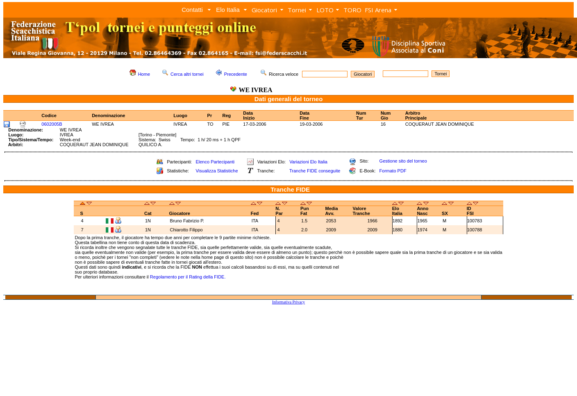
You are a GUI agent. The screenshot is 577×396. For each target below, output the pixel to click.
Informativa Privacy (288, 302)
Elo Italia (228, 9)
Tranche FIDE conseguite (314, 170)
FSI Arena (378, 10)
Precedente (235, 74)
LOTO (325, 10)
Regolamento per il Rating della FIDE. (188, 276)
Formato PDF (393, 170)
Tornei (297, 10)
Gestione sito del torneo (403, 160)
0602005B (51, 124)
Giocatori (264, 10)
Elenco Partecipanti (214, 161)
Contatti (192, 9)
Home (144, 74)
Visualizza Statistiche (216, 170)
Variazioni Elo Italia (308, 161)
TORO (352, 10)
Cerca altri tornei (187, 74)
